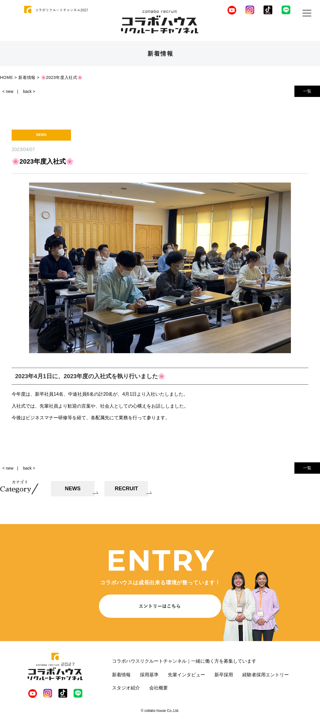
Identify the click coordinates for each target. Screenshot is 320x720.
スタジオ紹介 (126, 687)
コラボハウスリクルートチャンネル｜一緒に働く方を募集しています (184, 661)
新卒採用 (223, 674)
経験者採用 (254, 674)
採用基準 (149, 674)
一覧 (307, 91)
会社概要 (158, 687)
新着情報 (121, 674)
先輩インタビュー (186, 674)
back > (29, 91)
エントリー (277, 674)
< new (7, 91)
